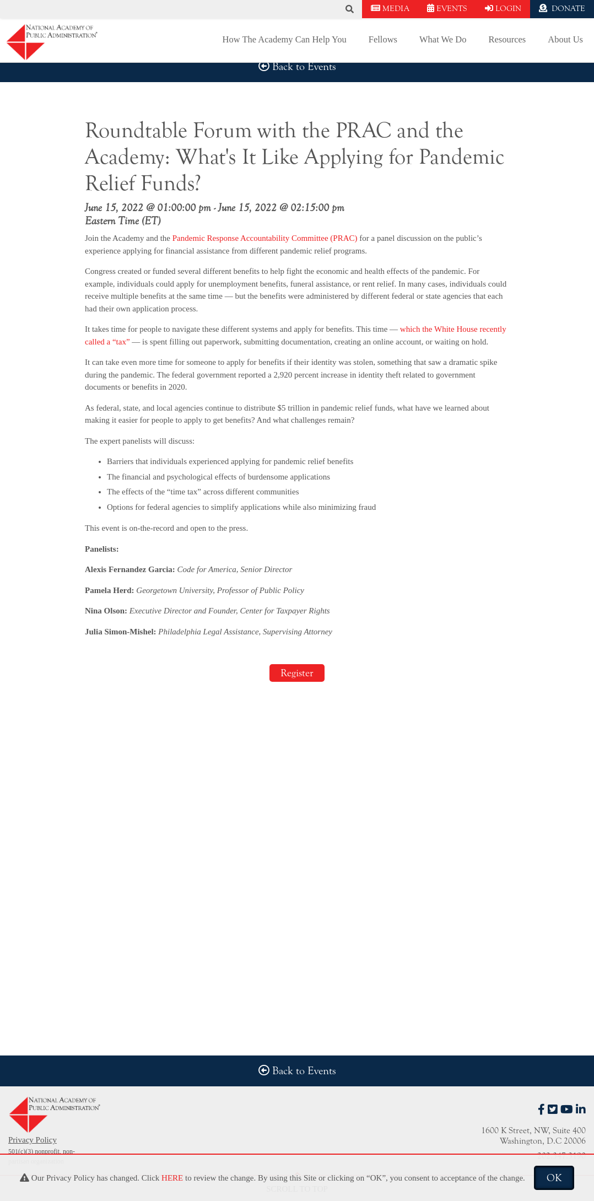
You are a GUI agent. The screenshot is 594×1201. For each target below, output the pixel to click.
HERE (172, 1177)
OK (554, 1178)
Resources (507, 39)
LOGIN (503, 8)
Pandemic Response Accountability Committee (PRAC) (265, 238)
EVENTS (447, 8)
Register (297, 673)
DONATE (562, 8)
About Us (565, 39)
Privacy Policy (32, 1139)
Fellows (383, 39)
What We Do (442, 39)
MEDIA (390, 8)
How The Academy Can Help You (285, 39)
